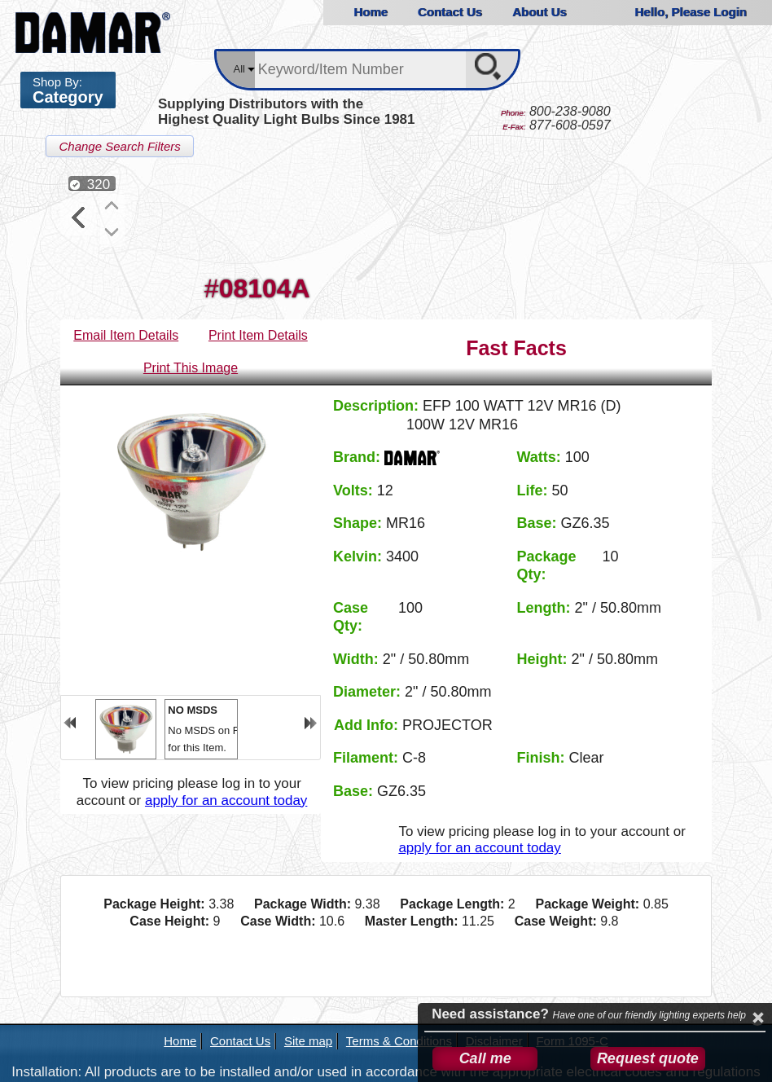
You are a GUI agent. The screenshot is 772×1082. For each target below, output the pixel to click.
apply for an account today (226, 800)
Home (370, 12)
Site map (308, 1041)
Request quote (648, 1058)
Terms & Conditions (399, 1041)
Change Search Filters (119, 146)
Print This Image (190, 368)
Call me (485, 1058)
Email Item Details (125, 335)
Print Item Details (258, 335)
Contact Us (450, 12)
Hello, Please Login (690, 12)
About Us (539, 12)
